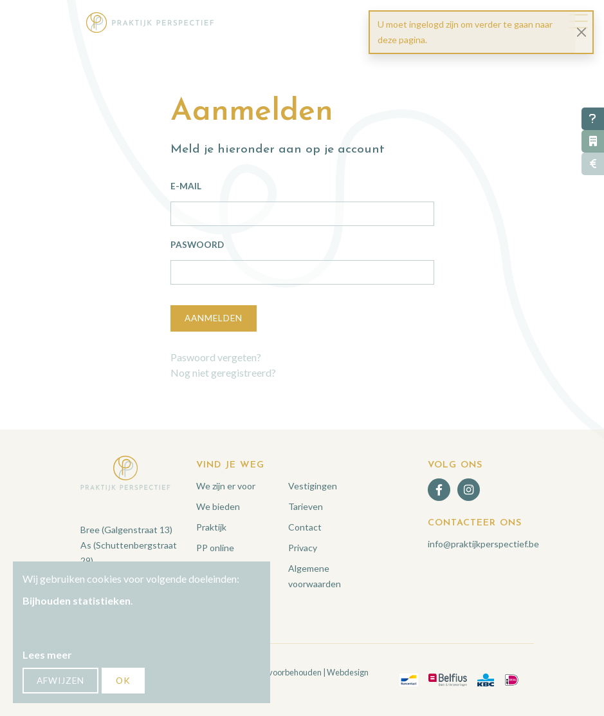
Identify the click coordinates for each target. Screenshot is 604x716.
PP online (215, 547)
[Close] (581, 32)
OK (123, 680)
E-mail (185, 186)
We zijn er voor (225, 485)
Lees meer (47, 654)
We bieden (218, 506)
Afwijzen (60, 680)
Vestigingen (312, 485)
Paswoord (197, 245)
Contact (305, 527)
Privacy (302, 547)
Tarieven (305, 506)
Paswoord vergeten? (215, 357)
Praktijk (211, 527)
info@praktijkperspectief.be (483, 543)
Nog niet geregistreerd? (223, 372)
